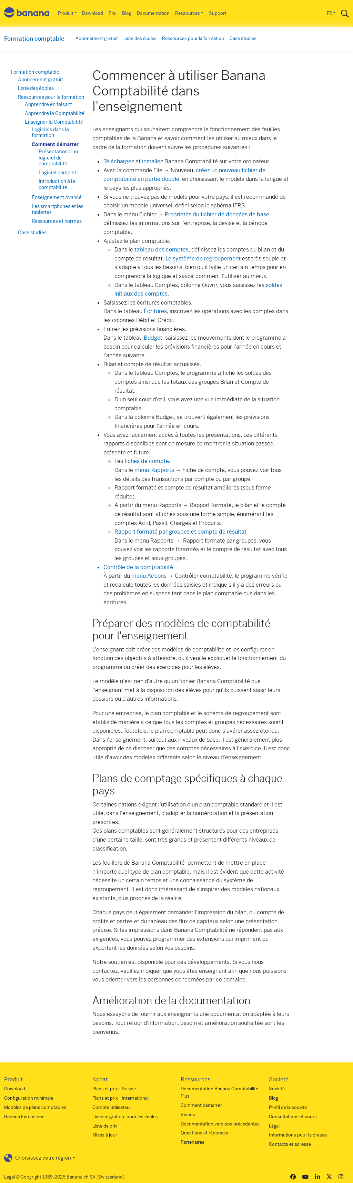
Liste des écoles (140, 38)
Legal (9, 1177)
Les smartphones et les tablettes (57, 209)
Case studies (243, 38)
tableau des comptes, (162, 249)
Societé (277, 1089)
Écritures (155, 311)
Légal (274, 1126)
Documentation (153, 13)
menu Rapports (154, 470)
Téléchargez (118, 161)
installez (152, 161)
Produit (65, 13)
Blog (126, 13)
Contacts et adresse (290, 1144)
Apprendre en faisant (48, 104)
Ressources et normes (57, 221)
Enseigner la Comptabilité (54, 122)
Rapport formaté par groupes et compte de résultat (180, 531)
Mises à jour (104, 1135)
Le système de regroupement (203, 258)
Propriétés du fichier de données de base (217, 214)
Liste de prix (105, 1126)
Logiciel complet (57, 172)
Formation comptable (34, 38)
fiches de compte (146, 461)
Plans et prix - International (120, 1098)
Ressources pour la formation (193, 38)
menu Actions (149, 575)
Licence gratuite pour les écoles (125, 1117)
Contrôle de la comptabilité (138, 567)
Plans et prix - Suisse (114, 1089)
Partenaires (192, 1142)
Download (92, 13)
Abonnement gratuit (96, 38)
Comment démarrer (55, 144)
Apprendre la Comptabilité (54, 113)
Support (217, 13)
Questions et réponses (204, 1133)
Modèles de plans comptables (35, 1107)
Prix (113, 13)
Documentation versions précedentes (220, 1124)
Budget (153, 337)
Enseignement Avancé (57, 197)
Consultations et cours (293, 1117)
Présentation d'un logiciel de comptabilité (58, 157)
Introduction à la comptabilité (57, 184)
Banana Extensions (24, 1117)
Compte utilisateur (111, 1107)
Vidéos (188, 1115)
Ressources (187, 13)
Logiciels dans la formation (50, 132)
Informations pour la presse (298, 1135)
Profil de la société (288, 1107)
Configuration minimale (28, 1098)
